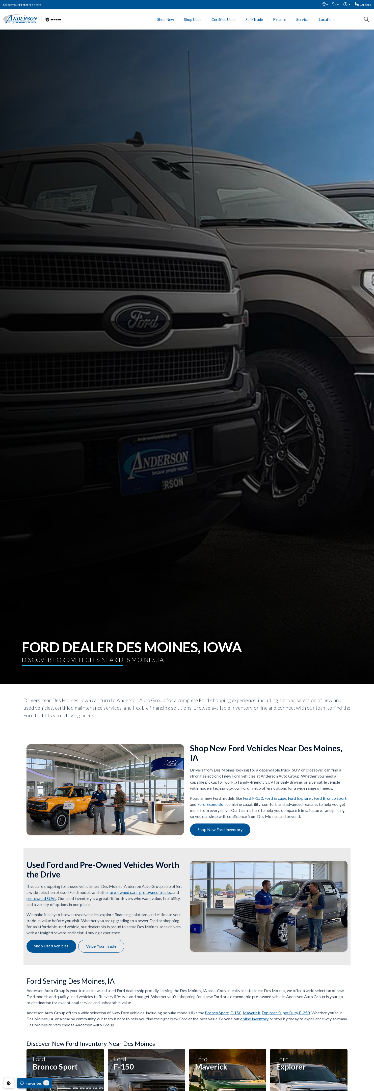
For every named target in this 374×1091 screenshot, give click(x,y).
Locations (327, 19)
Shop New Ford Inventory (220, 829)
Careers (363, 5)
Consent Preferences (9, 1083)
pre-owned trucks (155, 892)
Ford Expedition (211, 804)
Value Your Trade (101, 946)
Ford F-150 (253, 798)
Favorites (34, 1082)
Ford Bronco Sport (330, 798)
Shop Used (192, 19)
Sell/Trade (254, 19)
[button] (325, 5)
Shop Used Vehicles (51, 945)
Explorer (269, 1012)
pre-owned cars (124, 892)
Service (302, 19)
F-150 (235, 1012)
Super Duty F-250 (294, 1012)
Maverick (251, 1012)
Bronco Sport (217, 1012)
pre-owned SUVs (41, 898)
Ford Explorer (300, 798)
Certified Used (223, 19)
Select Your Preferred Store (22, 5)
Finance (279, 19)
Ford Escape (275, 798)
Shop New (165, 19)
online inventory (254, 1018)
